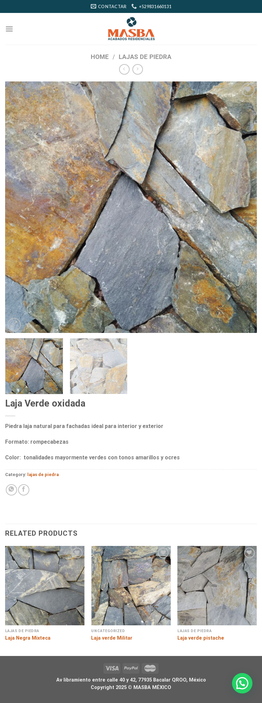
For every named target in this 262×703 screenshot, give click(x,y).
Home (100, 56)
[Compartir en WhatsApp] (11, 489)
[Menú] (9, 28)
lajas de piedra (145, 56)
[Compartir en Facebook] (23, 489)
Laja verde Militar (111, 638)
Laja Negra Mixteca (27, 638)
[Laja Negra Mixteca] (45, 585)
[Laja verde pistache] (217, 585)
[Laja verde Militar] (131, 585)
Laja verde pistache (200, 638)
